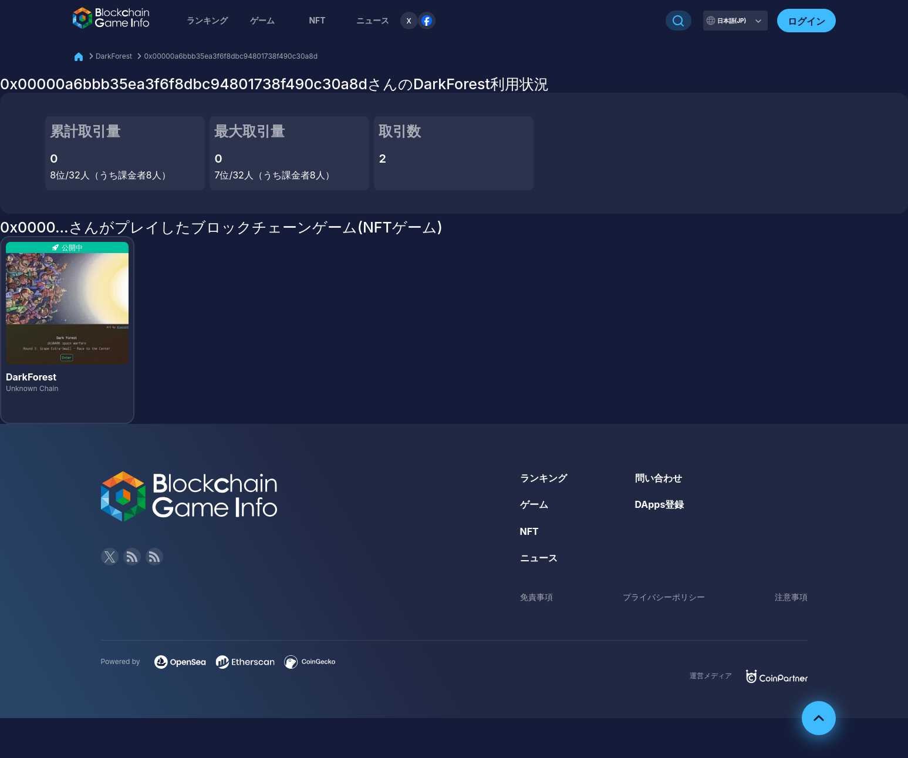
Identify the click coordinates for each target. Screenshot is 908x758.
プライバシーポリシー (664, 597)
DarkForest (114, 56)
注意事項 (791, 597)
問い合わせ (658, 478)
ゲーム (262, 20)
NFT (317, 20)
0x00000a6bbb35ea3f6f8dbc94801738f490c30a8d (231, 56)
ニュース (539, 558)
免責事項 (536, 597)
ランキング (207, 20)
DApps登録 (659, 504)
